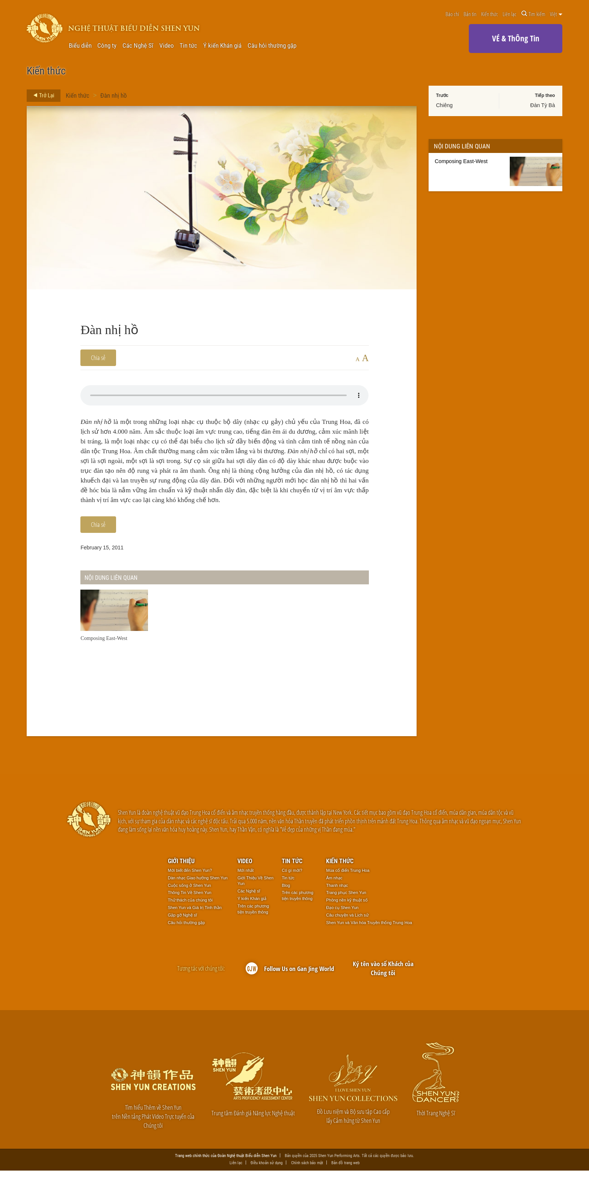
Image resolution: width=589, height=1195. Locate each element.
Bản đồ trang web (345, 1186)
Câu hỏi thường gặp (272, 45)
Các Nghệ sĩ (248, 915)
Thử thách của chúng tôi (190, 924)
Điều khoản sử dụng (266, 1186)
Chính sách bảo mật (307, 1186)
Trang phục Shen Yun (346, 916)
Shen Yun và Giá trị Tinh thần (195, 931)
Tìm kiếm (533, 14)
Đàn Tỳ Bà (542, 105)
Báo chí (452, 14)
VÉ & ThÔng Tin (515, 38)
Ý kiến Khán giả (222, 45)
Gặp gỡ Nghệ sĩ (182, 938)
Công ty (106, 45)
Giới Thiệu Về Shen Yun (255, 904)
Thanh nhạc (337, 909)
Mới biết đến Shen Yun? (190, 894)
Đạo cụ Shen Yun (342, 931)
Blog (286, 909)
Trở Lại (41, 95)
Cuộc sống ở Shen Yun (189, 909)
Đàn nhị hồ (113, 95)
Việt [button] (556, 14)
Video (166, 45)
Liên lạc (510, 14)
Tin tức (188, 45)
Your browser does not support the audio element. (224, 395)
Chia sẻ (98, 357)
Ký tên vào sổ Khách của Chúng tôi (383, 992)
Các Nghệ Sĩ (137, 45)
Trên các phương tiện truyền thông (253, 932)
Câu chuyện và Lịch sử (347, 938)
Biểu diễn (80, 45)
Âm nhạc (334, 901)
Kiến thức (489, 14)
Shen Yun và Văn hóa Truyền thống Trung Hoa (369, 946)
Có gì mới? (292, 894)
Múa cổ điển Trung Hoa (347, 894)
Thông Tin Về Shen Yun (189, 916)
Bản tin (470, 14)
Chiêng (444, 105)
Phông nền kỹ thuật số (347, 924)
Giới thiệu (181, 884)
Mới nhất (245, 894)
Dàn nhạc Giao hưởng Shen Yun (198, 901)
